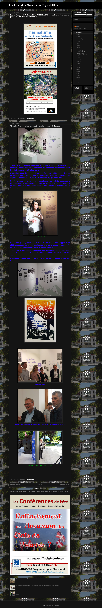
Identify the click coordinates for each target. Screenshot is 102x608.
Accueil (40, 484)
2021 (77, 71)
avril (78, 57)
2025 (77, 36)
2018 (77, 77)
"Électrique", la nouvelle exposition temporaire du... (82, 54)
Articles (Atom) (43, 488)
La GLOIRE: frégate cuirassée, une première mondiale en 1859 (28, 591)
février (78, 61)
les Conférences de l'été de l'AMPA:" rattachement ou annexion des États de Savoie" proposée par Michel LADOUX (39, 491)
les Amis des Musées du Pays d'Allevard (35, 5)
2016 (77, 80)
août (78, 41)
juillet (78, 43)
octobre (79, 38)
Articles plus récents (15, 484)
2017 (77, 79)
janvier (78, 63)
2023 (77, 67)
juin (78, 45)
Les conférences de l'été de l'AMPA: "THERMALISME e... (82, 50)
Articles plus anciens (65, 484)
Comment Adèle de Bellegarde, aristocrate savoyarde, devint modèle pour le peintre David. (34, 578)
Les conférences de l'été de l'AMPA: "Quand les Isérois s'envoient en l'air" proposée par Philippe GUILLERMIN (38, 585)
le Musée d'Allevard (77, 91)
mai (78, 47)
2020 (77, 73)
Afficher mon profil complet (80, 28)
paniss (77, 26)
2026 (77, 34)
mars (78, 59)
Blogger (57, 605)
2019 (77, 75)
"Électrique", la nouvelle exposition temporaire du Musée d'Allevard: (35, 126)
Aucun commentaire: (21, 118)
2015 (77, 82)
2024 (77, 65)
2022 (77, 69)
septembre (79, 39)
